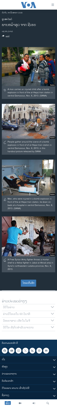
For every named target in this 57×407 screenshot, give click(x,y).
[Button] (6, 37)
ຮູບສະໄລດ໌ (7, 19)
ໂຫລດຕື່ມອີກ (28, 283)
